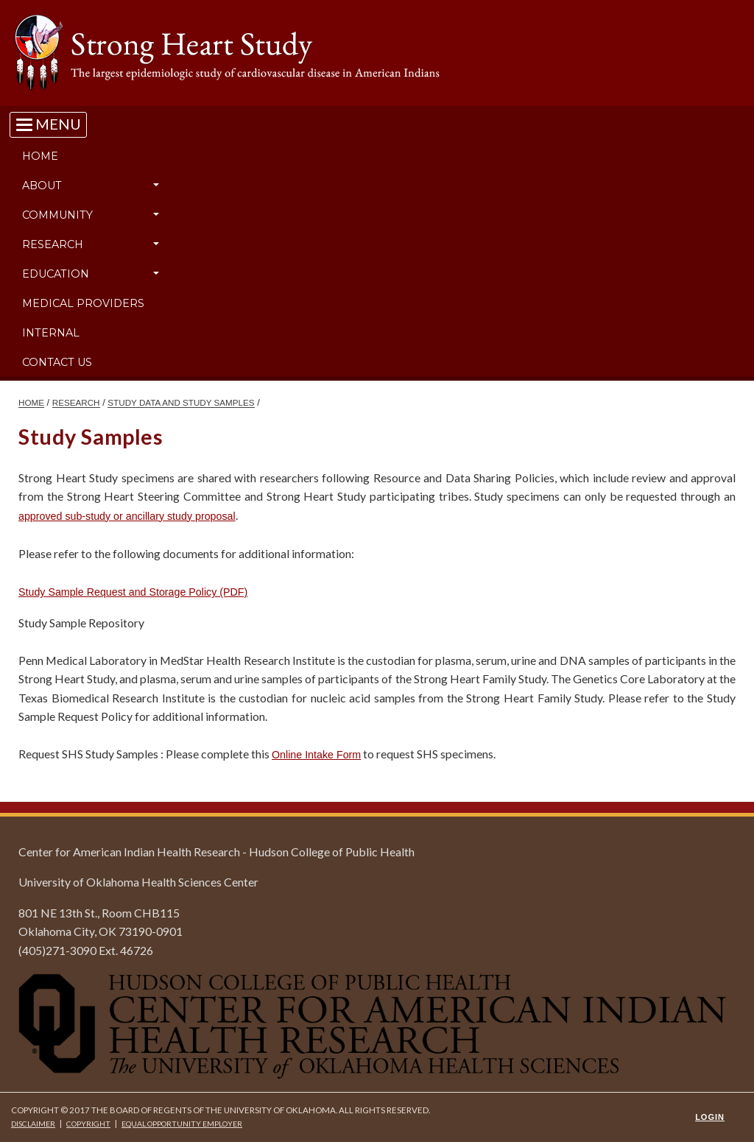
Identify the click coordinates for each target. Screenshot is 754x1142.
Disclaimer (33, 1123)
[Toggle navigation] (48, 123)
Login (710, 1117)
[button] (156, 185)
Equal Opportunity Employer (181, 1123)
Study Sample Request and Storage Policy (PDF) (132, 592)
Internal (51, 332)
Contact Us (57, 362)
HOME (31, 402)
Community (57, 215)
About (42, 185)
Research (52, 244)
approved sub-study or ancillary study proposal (127, 516)
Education (55, 274)
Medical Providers (83, 303)
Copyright (88, 1123)
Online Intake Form (316, 755)
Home (40, 156)
